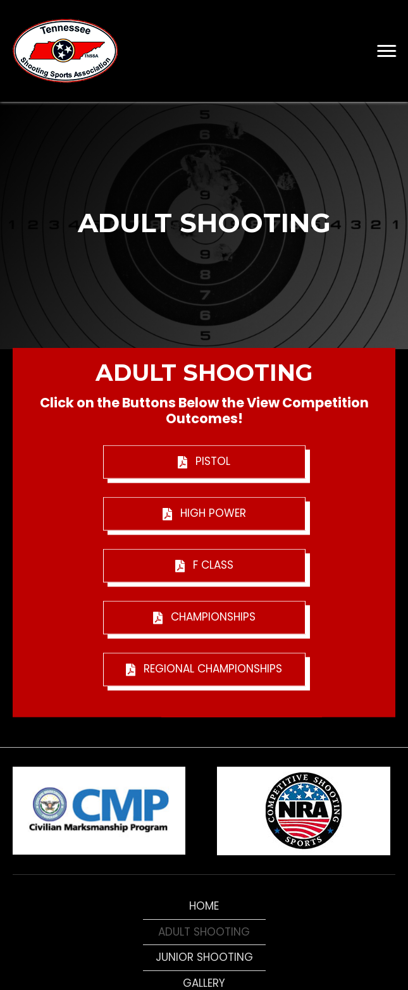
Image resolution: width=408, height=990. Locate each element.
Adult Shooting (204, 931)
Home (204, 905)
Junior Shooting (204, 957)
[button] (387, 51)
